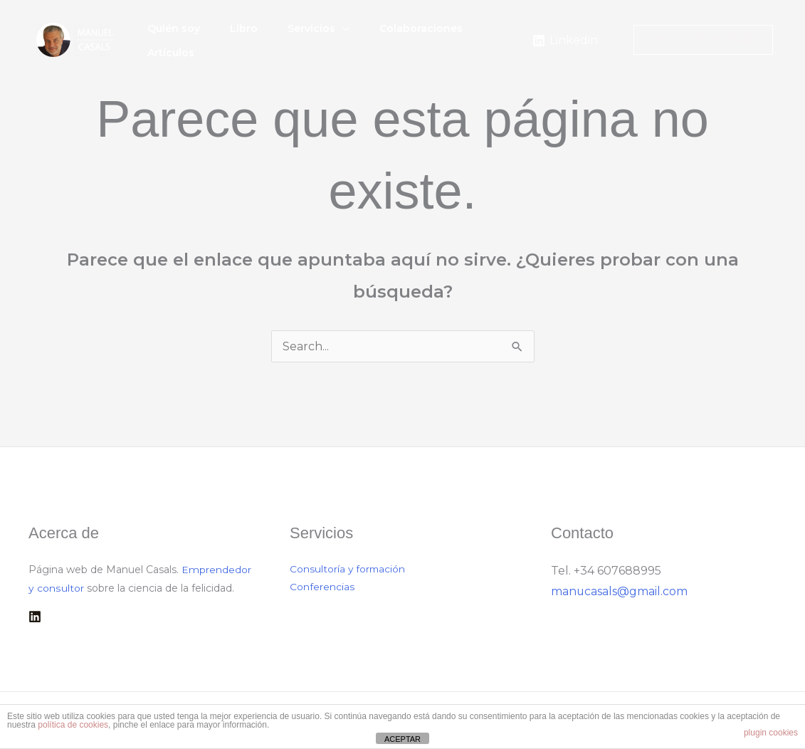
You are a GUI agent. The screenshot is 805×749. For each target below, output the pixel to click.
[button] (346, 33)
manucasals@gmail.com (619, 591)
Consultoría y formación (348, 569)
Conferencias (322, 588)
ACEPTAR (402, 739)
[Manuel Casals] (75, 39)
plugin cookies (771, 733)
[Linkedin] (564, 40)
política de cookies (73, 725)
